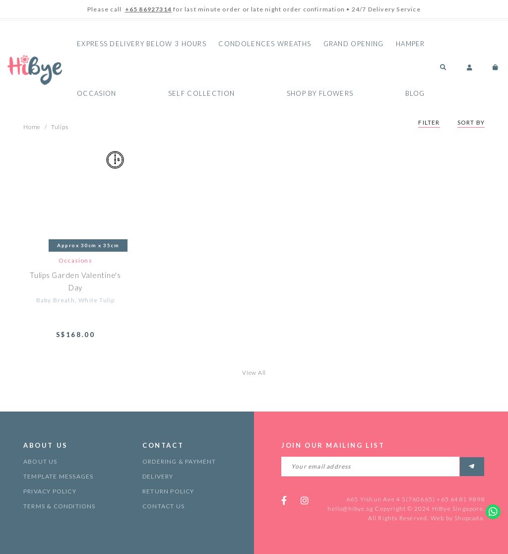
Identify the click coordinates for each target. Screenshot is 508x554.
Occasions (75, 260)
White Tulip (96, 300)
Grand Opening (353, 44)
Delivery (158, 476)
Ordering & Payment (179, 461)
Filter (429, 122)
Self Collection (201, 93)
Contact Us (163, 506)
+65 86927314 (148, 9)
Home (32, 127)
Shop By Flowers (320, 93)
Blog (415, 93)
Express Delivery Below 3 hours (141, 44)
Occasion (96, 93)
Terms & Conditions (59, 506)
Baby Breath (55, 300)
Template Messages (58, 476)
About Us (40, 461)
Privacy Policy (49, 491)
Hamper (410, 44)
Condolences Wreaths (264, 44)
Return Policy (168, 491)
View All (254, 372)
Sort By (471, 122)
